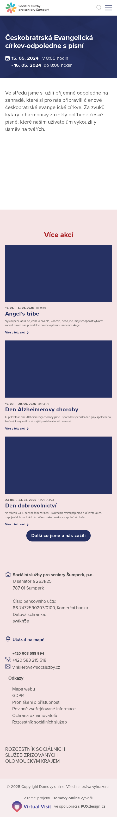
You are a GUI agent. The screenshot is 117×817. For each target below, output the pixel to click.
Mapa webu (23, 689)
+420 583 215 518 (29, 660)
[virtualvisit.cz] (31, 806)
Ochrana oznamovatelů (34, 715)
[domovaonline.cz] (66, 798)
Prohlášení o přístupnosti (36, 702)
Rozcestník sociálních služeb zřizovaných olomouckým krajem (35, 755)
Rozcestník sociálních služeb (39, 722)
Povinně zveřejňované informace (44, 709)
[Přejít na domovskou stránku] (27, 8)
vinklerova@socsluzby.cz (36, 667)
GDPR (18, 695)
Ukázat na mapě (28, 639)
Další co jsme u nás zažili (58, 535)
